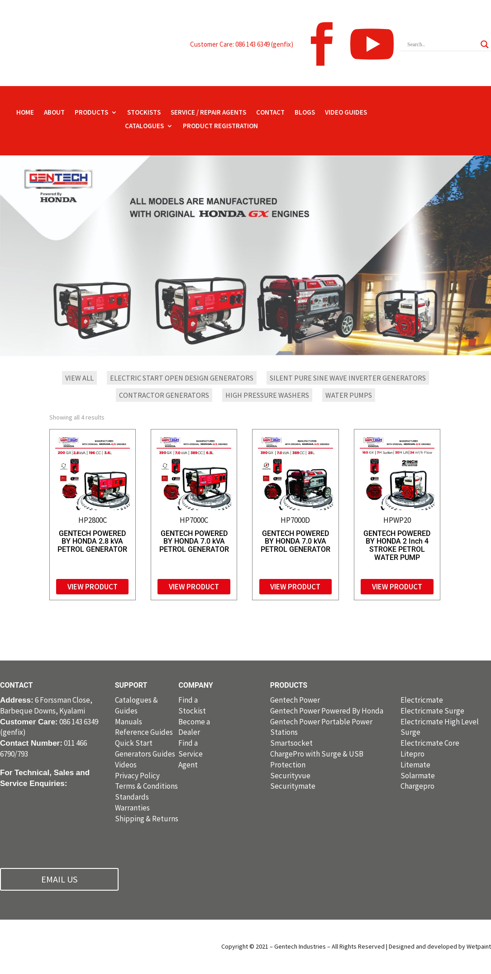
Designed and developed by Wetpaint (440, 946)
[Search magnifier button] (484, 44)
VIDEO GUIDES (346, 112)
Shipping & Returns (146, 819)
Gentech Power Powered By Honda (326, 711)
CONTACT (270, 112)
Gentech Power (295, 700)
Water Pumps (348, 395)
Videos (126, 765)
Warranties (132, 808)
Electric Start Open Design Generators (181, 377)
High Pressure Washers (267, 395)
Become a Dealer (194, 727)
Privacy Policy (137, 776)
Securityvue (290, 776)
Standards (132, 797)
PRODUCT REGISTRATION (220, 126)
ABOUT (54, 112)
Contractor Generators (164, 395)
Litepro (412, 754)
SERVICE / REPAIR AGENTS (208, 112)
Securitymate (292, 786)
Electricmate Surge (432, 711)
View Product (92, 587)
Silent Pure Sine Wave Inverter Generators (348, 377)
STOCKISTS (144, 112)
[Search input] (441, 44)
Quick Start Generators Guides (145, 748)
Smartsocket (291, 743)
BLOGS (305, 112)
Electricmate (421, 700)
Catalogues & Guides (136, 705)
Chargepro (417, 786)
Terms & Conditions (146, 786)
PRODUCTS (91, 112)
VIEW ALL (79, 377)
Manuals (128, 722)
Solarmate (417, 776)
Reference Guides (144, 732)
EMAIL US (59, 879)
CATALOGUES (144, 126)
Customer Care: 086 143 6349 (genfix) (241, 44)
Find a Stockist (192, 705)
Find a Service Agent (190, 754)
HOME (25, 112)
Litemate (415, 765)
